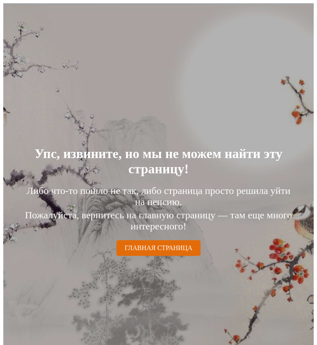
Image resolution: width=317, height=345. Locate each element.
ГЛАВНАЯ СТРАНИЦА (158, 247)
